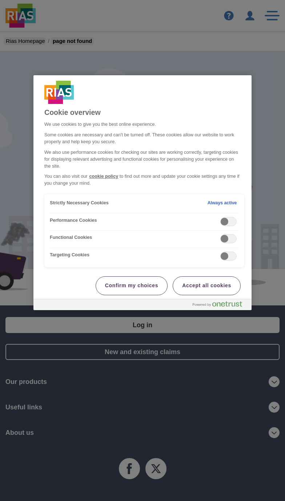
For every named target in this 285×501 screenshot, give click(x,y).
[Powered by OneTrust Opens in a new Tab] (220, 305)
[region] (142, 192)
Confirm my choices (131, 285)
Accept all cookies (206, 285)
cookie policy (104, 176)
